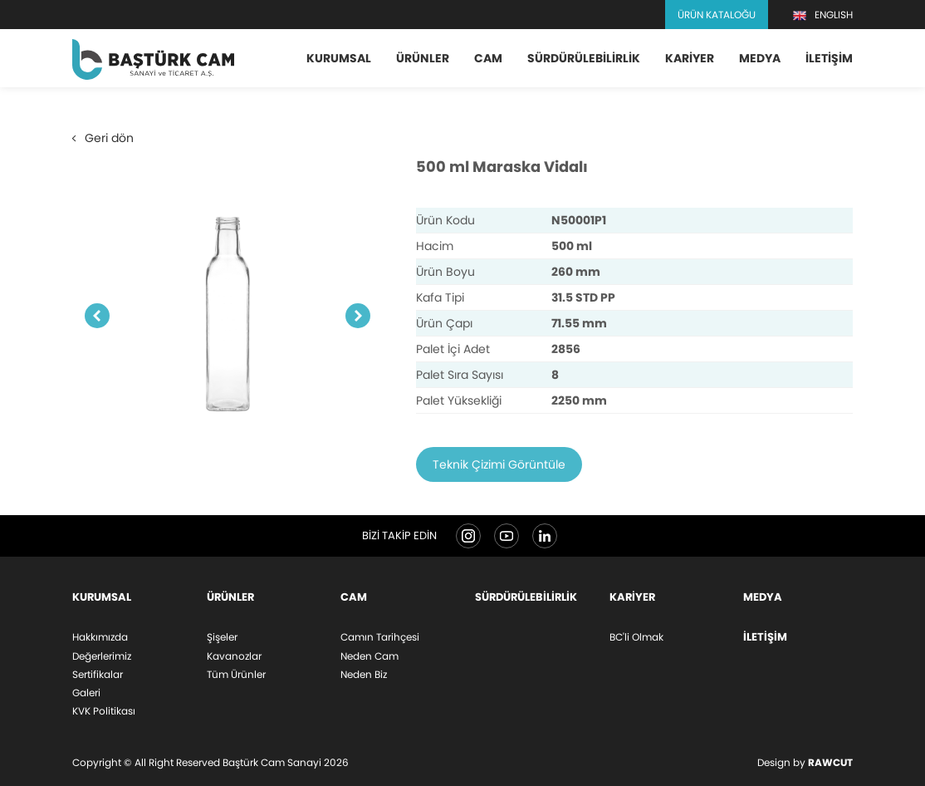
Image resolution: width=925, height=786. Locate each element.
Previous (97, 319)
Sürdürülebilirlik (583, 58)
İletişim (829, 58)
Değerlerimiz (101, 656)
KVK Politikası (103, 711)
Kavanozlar (234, 656)
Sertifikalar (97, 674)
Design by (805, 762)
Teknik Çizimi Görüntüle (499, 468)
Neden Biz (363, 674)
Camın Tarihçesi (379, 637)
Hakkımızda (100, 637)
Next (357, 319)
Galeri (86, 692)
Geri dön (103, 141)
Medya (760, 58)
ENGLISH (823, 14)
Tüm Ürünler (236, 674)
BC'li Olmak (636, 637)
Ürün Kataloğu (717, 14)
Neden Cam (369, 656)
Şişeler (222, 637)
